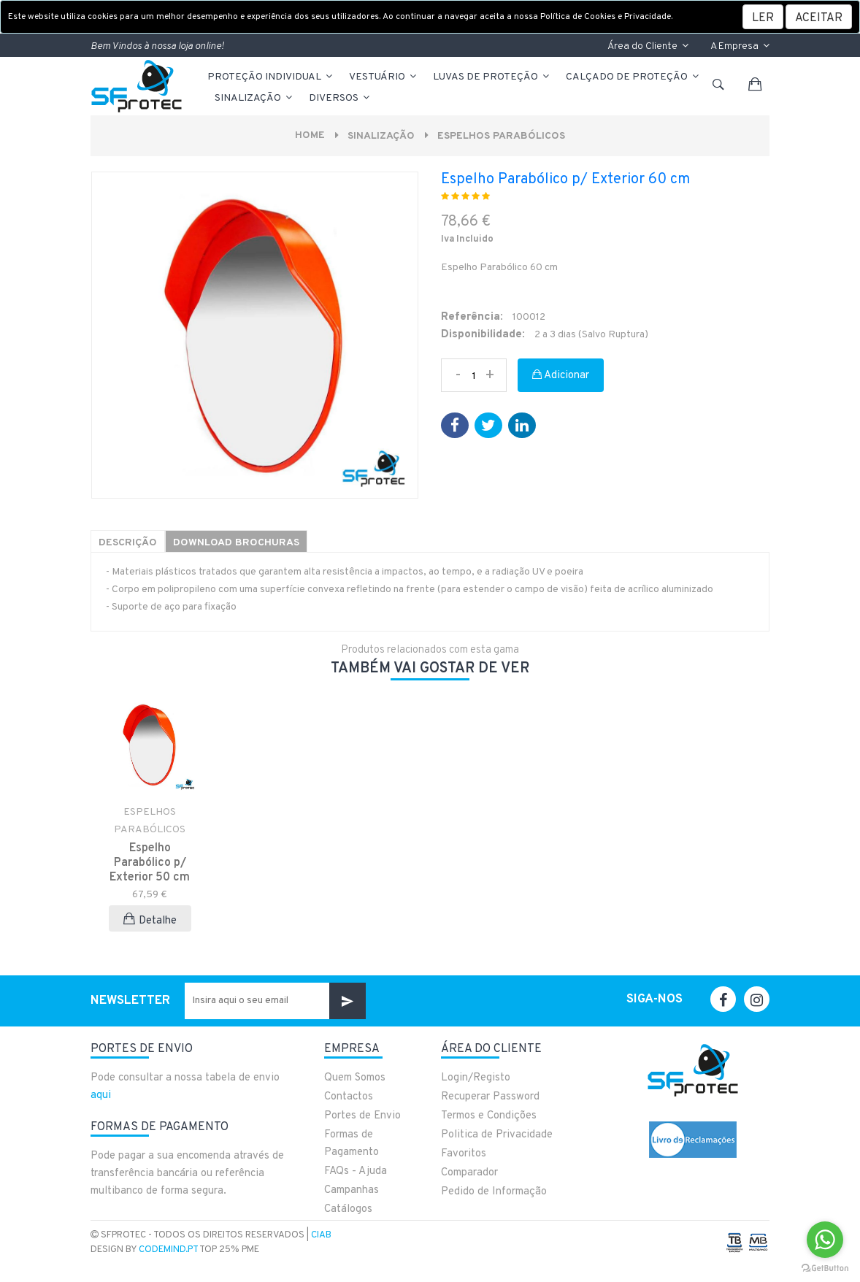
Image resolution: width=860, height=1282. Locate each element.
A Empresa (739, 46)
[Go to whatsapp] (825, 1239)
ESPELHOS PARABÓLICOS (501, 136)
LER (763, 18)
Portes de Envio (362, 1116)
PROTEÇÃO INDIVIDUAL (270, 77)
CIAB (321, 1235)
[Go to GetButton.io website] (825, 1267)
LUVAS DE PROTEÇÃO (492, 77)
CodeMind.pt (168, 1250)
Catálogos (348, 1209)
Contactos (348, 1097)
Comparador (469, 1173)
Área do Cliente (647, 46)
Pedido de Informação (494, 1192)
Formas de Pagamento (351, 1143)
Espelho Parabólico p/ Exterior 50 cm (150, 863)
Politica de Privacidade (497, 1135)
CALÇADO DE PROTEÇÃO (633, 77)
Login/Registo (475, 1078)
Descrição (128, 543)
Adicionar (560, 376)
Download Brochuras (236, 543)
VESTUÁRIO (383, 77)
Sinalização (254, 98)
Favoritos (463, 1154)
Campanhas (351, 1190)
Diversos (340, 98)
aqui (101, 1095)
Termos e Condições (489, 1116)
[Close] (819, 16)
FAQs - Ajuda (355, 1171)
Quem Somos (354, 1078)
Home (310, 135)
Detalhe (150, 920)
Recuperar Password (490, 1097)
